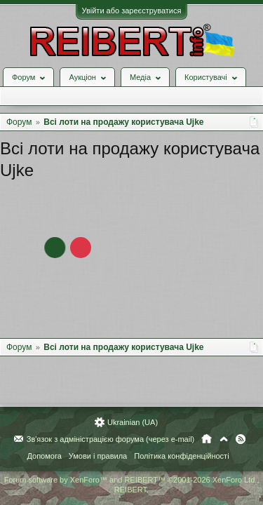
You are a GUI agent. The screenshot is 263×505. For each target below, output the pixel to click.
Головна (206, 439)
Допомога (44, 456)
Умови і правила (98, 456)
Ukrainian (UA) (132, 422)
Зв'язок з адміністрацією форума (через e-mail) (111, 439)
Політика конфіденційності (181, 456)
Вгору (224, 439)
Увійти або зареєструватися (132, 10)
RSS (240, 439)
